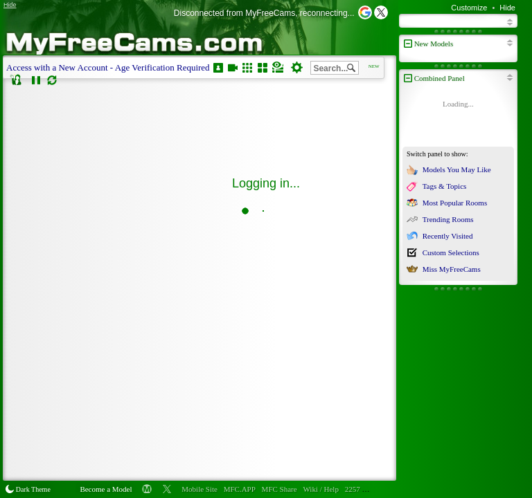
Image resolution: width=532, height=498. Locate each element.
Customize (469, 7)
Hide (507, 7)
